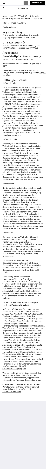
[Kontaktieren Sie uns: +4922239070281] (26, 3)
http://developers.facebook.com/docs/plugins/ (25, 326)
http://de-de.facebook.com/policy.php (14, 367)
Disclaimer (18, 384)
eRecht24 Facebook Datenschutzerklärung (16, 390)
